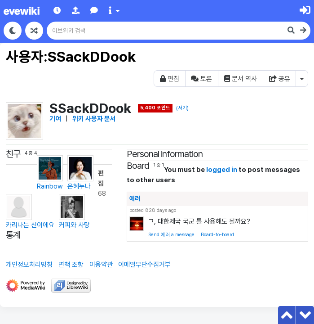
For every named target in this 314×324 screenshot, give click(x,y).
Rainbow (50, 172)
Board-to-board (217, 235)
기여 (55, 119)
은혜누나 (80, 172)
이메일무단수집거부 (144, 265)
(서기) (182, 108)
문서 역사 (240, 79)
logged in (221, 170)
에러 (134, 198)
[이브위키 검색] (166, 31)
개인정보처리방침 (29, 265)
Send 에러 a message (171, 235)
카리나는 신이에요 (30, 211)
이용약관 (101, 265)
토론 (201, 79)
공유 (279, 79)
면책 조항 (71, 265)
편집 (169, 79)
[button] (75, 10)
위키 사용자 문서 (94, 119)
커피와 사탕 (74, 211)
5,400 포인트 (155, 108)
